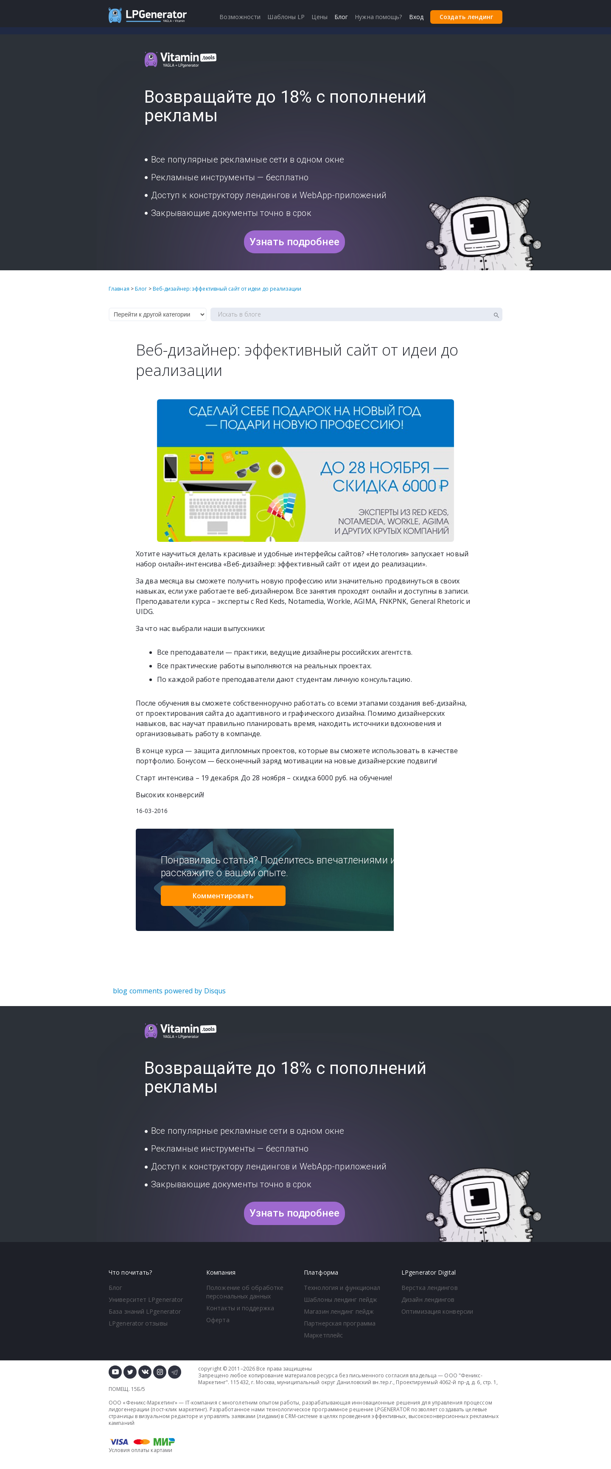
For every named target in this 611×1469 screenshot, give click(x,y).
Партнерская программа (340, 1323)
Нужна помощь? (378, 17)
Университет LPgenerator (146, 1299)
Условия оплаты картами (140, 1450)
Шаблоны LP (286, 17)
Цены (319, 17)
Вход (416, 17)
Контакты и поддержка (240, 1308)
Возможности (240, 17)
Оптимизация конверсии (437, 1311)
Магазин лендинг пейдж (339, 1311)
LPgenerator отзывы (138, 1323)
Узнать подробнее (294, 242)
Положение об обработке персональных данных (244, 1292)
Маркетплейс (323, 1335)
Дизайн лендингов (428, 1299)
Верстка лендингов (429, 1288)
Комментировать (223, 895)
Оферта (218, 1320)
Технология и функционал (342, 1288)
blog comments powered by (169, 990)
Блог (115, 1288)
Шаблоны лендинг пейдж (340, 1299)
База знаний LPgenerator (145, 1311)
